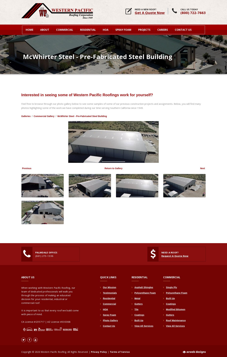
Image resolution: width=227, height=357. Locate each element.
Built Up (138, 318)
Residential (109, 296)
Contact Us (183, 29)
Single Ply (171, 285)
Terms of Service (120, 350)
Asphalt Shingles (143, 285)
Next (202, 166)
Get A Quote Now (150, 12)
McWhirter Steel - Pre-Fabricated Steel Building (82, 114)
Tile (136, 307)
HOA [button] (105, 29)
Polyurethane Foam (145, 291)
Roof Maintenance (176, 318)
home (29, 29)
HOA (105, 307)
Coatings (139, 313)
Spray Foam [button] (123, 29)
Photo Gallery (110, 318)
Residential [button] (88, 29)
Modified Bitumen (175, 307)
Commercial (109, 302)
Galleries (26, 114)
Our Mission (109, 285)
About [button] (44, 29)
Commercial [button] (64, 29)
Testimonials (110, 291)
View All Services (143, 324)
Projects (144, 29)
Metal (137, 296)
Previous (26, 166)
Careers (162, 29)
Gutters (138, 302)
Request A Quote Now (175, 254)
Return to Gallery (113, 166)
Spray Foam (109, 313)
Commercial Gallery (44, 114)
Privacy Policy (99, 350)
